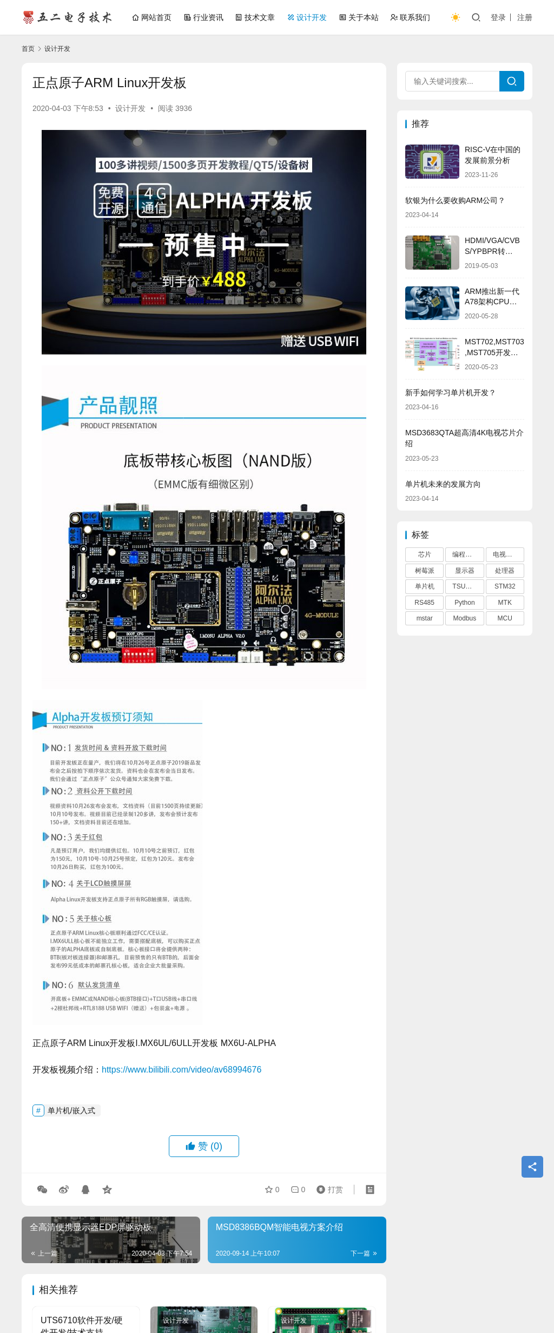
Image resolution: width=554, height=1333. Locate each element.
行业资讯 (203, 17)
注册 (524, 17)
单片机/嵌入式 (71, 1110)
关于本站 (359, 17)
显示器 (464, 570)
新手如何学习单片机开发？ (450, 392)
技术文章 (255, 17)
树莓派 (424, 570)
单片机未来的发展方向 (443, 484)
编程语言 (465, 554)
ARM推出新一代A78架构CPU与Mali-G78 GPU (492, 302)
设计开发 (307, 17)
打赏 (327, 1189)
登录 (498, 17)
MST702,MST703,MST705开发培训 (494, 352)
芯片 (424, 554)
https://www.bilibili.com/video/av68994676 (181, 1069)
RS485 (424, 602)
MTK (505, 602)
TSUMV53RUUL (468, 586)
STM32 (505, 586)
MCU (505, 618)
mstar (425, 618)
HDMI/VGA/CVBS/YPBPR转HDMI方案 (492, 251)
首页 (28, 49)
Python (464, 602)
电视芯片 (506, 554)
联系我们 (410, 17)
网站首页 (151, 17)
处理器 (505, 570)
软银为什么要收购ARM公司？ (455, 200)
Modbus (465, 618)
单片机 (424, 586)
